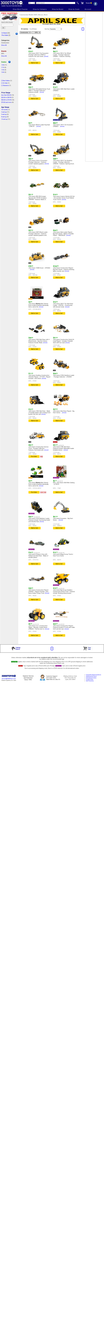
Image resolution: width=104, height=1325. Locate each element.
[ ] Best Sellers (5, 80)
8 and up (4, 117)
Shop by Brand (57, 9)
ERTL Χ (37, 32)
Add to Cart (34, 63)
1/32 (2, 70)
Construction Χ (25, 32)
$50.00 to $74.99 (6, 100)
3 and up (4, 112)
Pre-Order (5, 35)
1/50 (2, 65)
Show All (4, 45)
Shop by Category (40, 9)
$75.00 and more (6, 102)
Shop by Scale (74, 9)
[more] (46, 56)
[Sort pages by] (55, 29)
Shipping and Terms (91, 676)
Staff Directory (90, 681)
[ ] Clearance (5, 85)
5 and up (4, 114)
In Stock (4, 33)
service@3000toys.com (9, 678)
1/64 (2, 72)
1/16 (2, 67)
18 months (4, 109)
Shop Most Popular (20, 9)
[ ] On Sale (4, 83)
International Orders (91, 678)
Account (88, 9)
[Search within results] (7, 25)
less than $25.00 (6, 95)
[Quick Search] (55, 3)
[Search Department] (31, 3)
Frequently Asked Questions (93, 674)
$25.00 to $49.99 (6, 97)
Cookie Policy (89, 679)
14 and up (4, 119)
